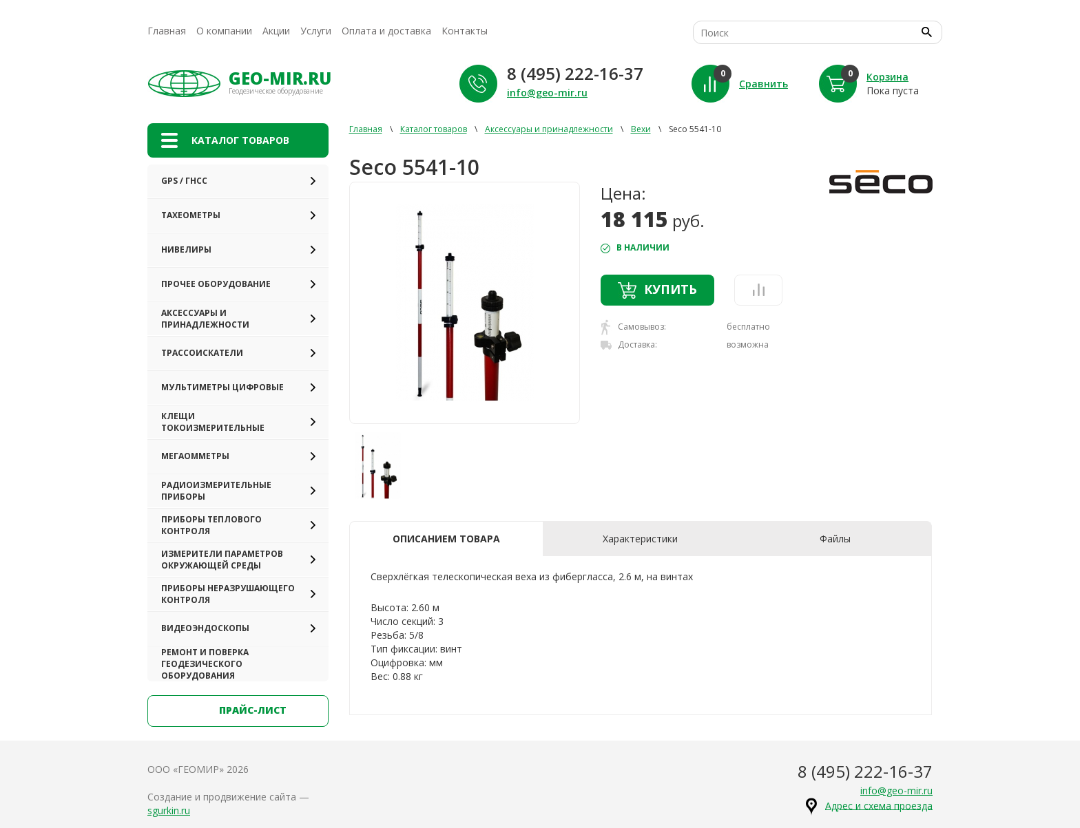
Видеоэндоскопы (205, 628)
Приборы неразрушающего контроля (228, 594)
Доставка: (629, 344)
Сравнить (763, 83)
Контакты (465, 30)
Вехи (641, 129)
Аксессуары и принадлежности (205, 318)
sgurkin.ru (168, 810)
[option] (465, 302)
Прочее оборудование (216, 284)
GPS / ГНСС (184, 181)
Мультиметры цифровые (222, 387)
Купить (657, 290)
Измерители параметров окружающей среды (222, 559)
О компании (224, 30)
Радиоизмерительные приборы (216, 490)
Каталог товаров (433, 129)
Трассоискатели (202, 353)
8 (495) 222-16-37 (575, 73)
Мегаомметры (195, 456)
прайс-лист (238, 711)
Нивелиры (186, 249)
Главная (166, 30)
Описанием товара (446, 538)
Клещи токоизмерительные (212, 422)
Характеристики (640, 538)
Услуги (315, 30)
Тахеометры (190, 215)
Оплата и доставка (386, 30)
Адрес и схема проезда (879, 804)
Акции (276, 30)
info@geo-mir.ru (547, 92)
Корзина (887, 76)
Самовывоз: (633, 327)
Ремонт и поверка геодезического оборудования (205, 663)
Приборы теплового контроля (211, 525)
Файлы (835, 538)
